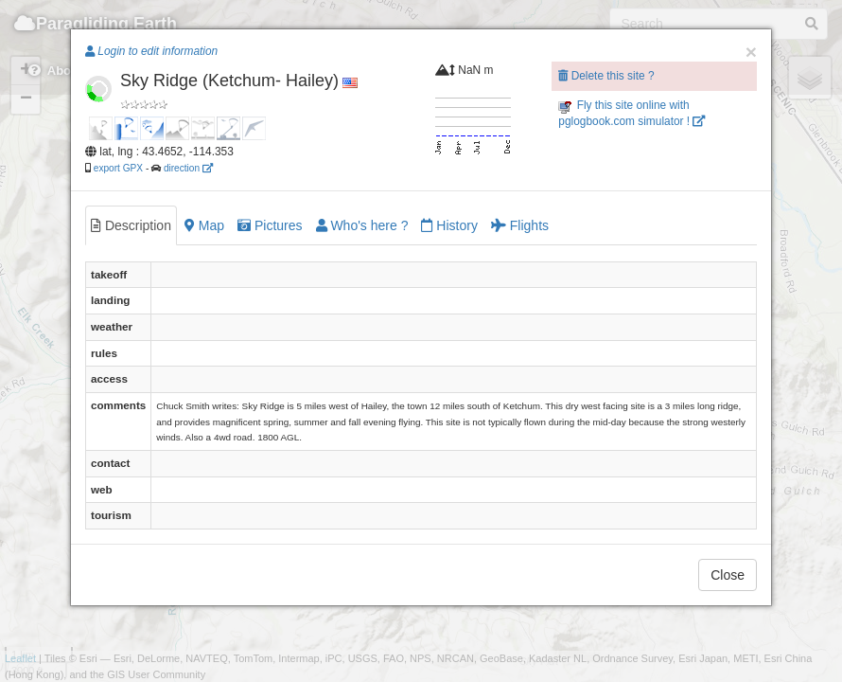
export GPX (118, 168)
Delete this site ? (606, 75)
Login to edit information (151, 51)
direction (188, 168)
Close (727, 575)
